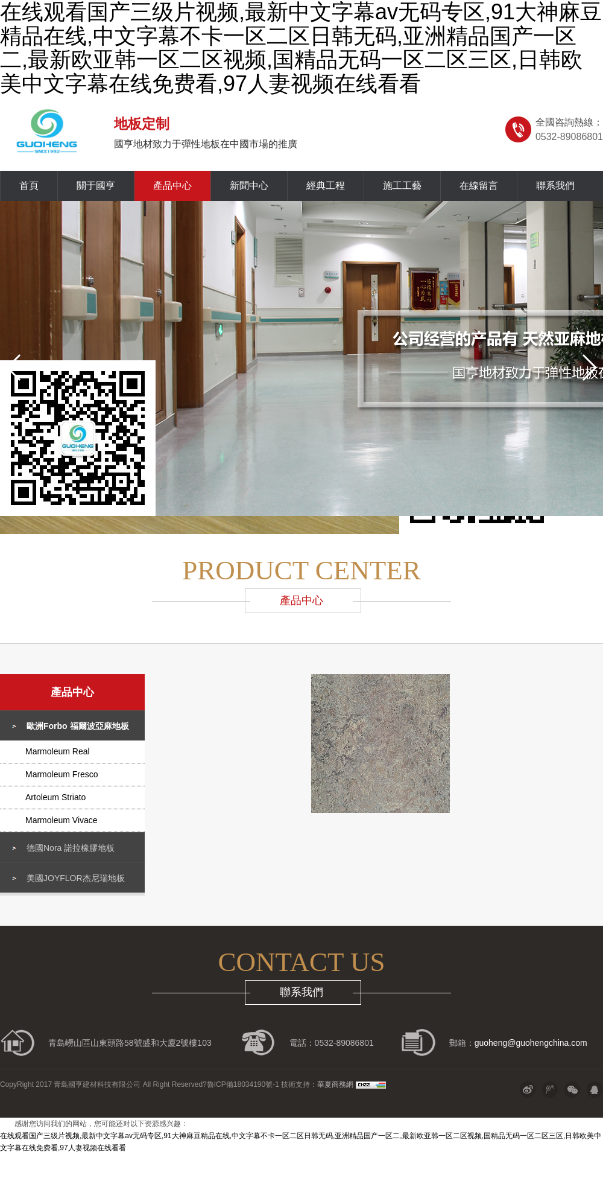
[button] (14, 367)
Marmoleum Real (57, 751)
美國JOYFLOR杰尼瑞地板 (76, 878)
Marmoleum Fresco (61, 774)
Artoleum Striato (55, 797)
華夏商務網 (335, 1084)
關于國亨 (96, 185)
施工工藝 (402, 185)
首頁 (29, 185)
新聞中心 (249, 185)
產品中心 (172, 185)
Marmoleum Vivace (61, 820)
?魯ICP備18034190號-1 (241, 1084)
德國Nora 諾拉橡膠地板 (71, 848)
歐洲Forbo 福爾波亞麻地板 (78, 726)
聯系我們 (555, 185)
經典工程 (325, 185)
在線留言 (478, 185)
